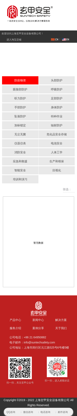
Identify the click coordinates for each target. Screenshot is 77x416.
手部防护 (20, 107)
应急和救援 (20, 161)
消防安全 (20, 152)
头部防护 (56, 80)
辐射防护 (56, 125)
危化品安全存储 (57, 134)
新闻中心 (38, 320)
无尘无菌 (20, 134)
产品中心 (15, 320)
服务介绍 (15, 328)
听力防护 (20, 98)
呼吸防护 (56, 89)
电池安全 (56, 143)
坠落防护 (20, 116)
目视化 (56, 170)
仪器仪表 (20, 143)
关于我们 (61, 328)
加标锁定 (20, 125)
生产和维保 (56, 161)
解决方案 (61, 320)
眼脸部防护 (20, 89)
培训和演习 (20, 179)
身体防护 (56, 107)
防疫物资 (20, 80)
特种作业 (56, 116)
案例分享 (38, 328)
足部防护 (56, 98)
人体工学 (56, 152)
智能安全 (20, 170)
